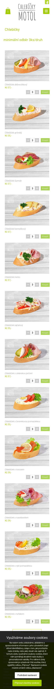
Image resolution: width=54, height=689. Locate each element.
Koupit (45, 92)
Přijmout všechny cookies (27, 683)
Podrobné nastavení (27, 675)
